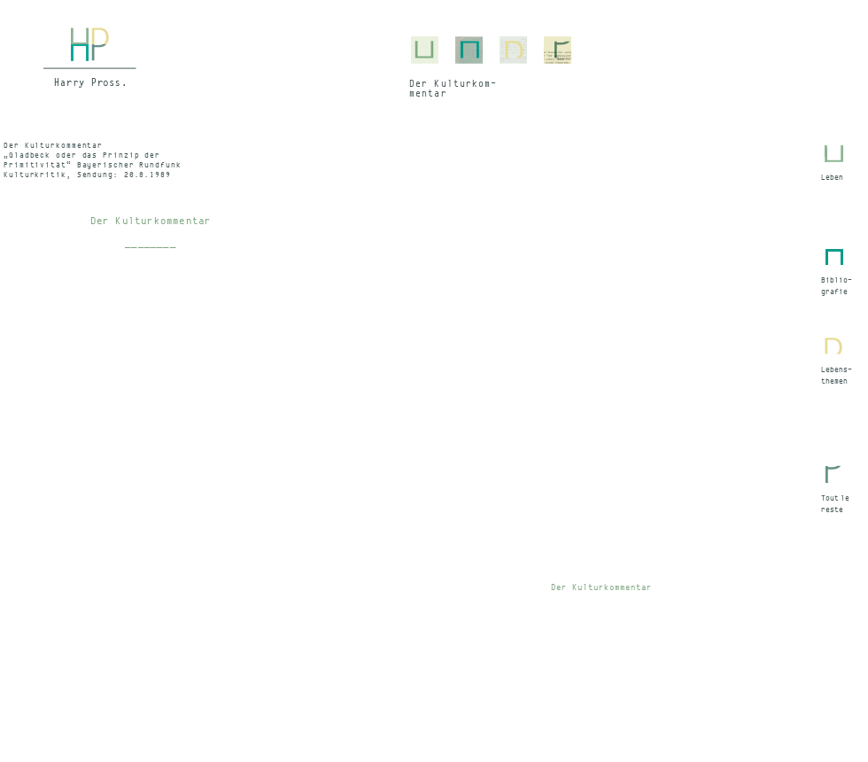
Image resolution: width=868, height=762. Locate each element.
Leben (832, 177)
